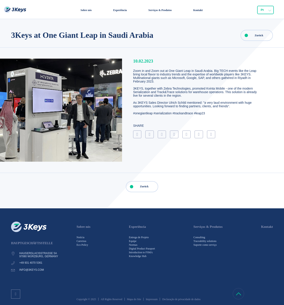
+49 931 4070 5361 (30, 262)
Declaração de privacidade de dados (181, 299)
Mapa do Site (134, 299)
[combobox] (265, 10)
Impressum (152, 299)
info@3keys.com (31, 269)
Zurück (252, 35)
